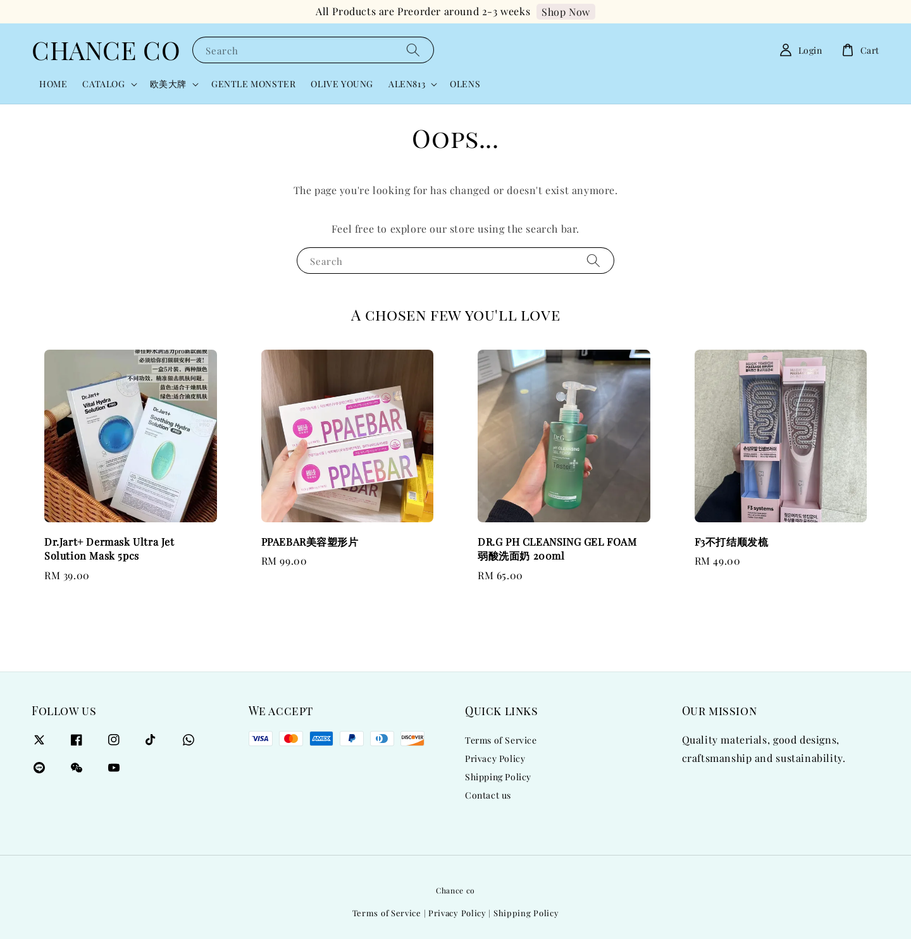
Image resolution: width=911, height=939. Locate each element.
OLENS (465, 84)
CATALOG (103, 84)
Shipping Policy (498, 777)
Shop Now (566, 11)
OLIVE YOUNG (342, 84)
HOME (53, 84)
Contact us (488, 795)
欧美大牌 (168, 84)
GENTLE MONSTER (253, 84)
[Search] (413, 49)
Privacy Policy (495, 758)
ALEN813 (406, 84)
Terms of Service (501, 740)
